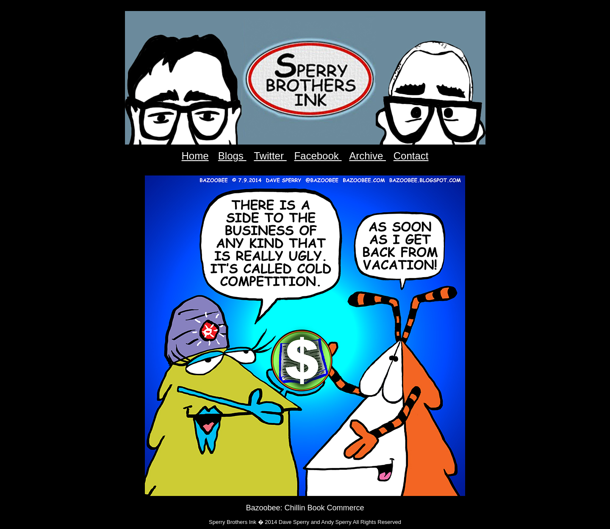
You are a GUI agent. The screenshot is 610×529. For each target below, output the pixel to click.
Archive (367, 155)
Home (195, 155)
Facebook (317, 155)
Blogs (232, 155)
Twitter (270, 155)
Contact (411, 155)
